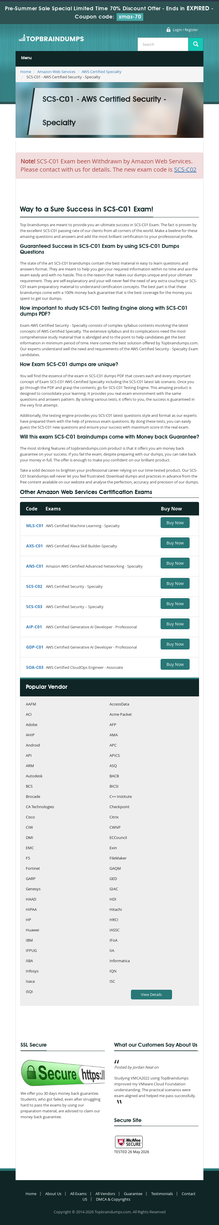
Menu (26, 58)
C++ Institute (120, 797)
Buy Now (175, 522)
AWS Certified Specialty (102, 71)
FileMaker (118, 858)
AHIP (30, 735)
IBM (29, 940)
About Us (53, 1193)
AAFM (31, 704)
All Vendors (105, 1193)
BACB (114, 776)
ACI (29, 715)
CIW (29, 827)
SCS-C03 (34, 606)
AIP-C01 (34, 627)
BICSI (114, 786)
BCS (29, 786)
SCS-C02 (34, 586)
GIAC (113, 889)
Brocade (33, 797)
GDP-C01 (34, 647)
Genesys (33, 889)
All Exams (78, 1193)
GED (113, 879)
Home (25, 71)
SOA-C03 (34, 667)
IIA (111, 951)
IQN (113, 971)
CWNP (115, 827)
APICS (114, 756)
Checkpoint (119, 807)
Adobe (31, 725)
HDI (112, 899)
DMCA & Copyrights (113, 1199)
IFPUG (31, 951)
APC (113, 745)
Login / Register (185, 29)
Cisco (30, 817)
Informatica (119, 961)
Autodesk (34, 776)
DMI (29, 838)
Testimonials (162, 1193)
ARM (30, 766)
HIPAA (31, 910)
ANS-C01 (34, 566)
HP (28, 920)
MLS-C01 (34, 525)
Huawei (32, 930)
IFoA (113, 940)
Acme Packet (120, 715)
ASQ (113, 766)
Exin (113, 848)
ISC (112, 981)
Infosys (32, 971)
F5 (28, 858)
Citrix (114, 817)
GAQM (115, 869)
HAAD (31, 899)
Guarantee (133, 1193)
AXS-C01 (34, 546)
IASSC (114, 930)
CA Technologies (40, 807)
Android (33, 745)
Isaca (30, 981)
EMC (30, 848)
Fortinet (33, 869)
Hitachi (115, 910)
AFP (112, 725)
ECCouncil (118, 838)
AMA (113, 735)
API (29, 756)
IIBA (29, 961)
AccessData (119, 704)
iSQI (29, 992)
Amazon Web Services (56, 71)
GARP (31, 879)
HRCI (113, 920)
